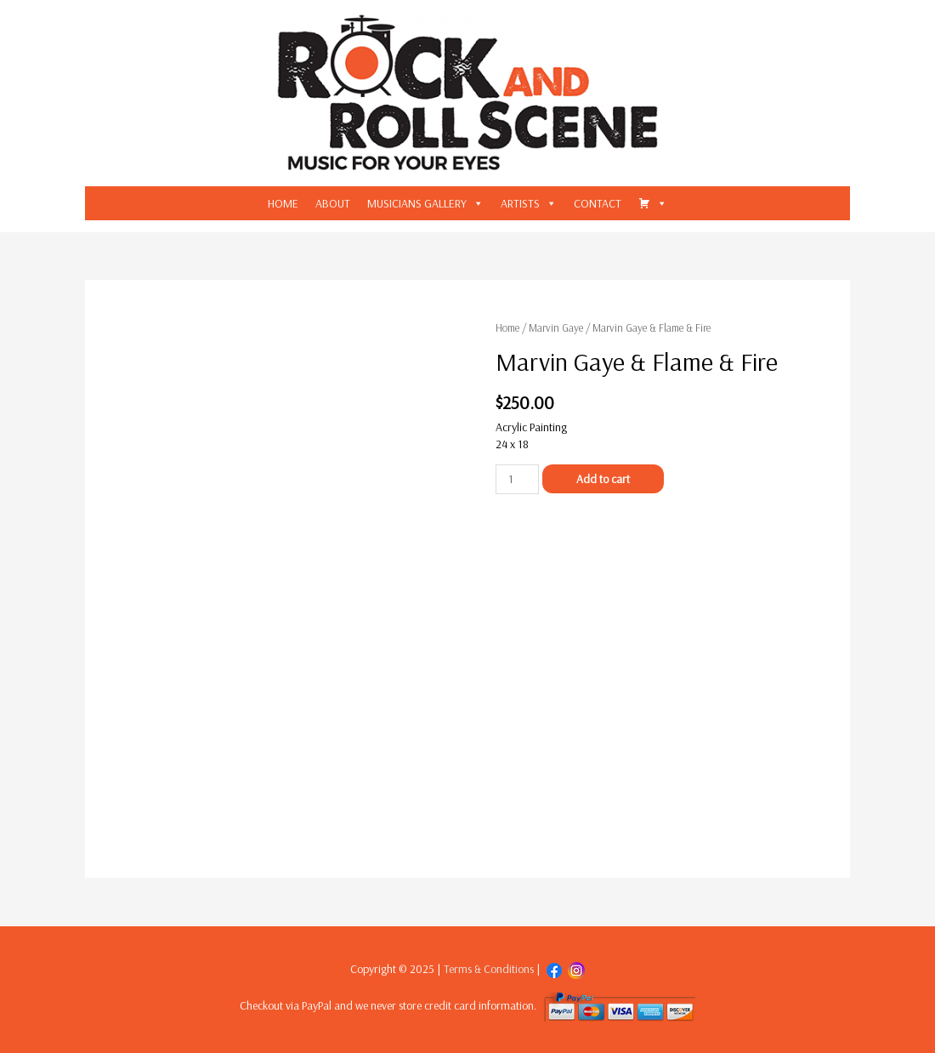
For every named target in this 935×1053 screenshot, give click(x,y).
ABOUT (332, 203)
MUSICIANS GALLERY (417, 203)
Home (507, 327)
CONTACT (597, 203)
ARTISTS (520, 203)
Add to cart (603, 479)
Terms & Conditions (489, 968)
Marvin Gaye (556, 327)
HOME (283, 203)
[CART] (653, 203)
